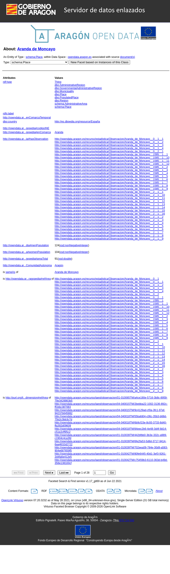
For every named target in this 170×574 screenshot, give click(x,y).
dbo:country (10, 121)
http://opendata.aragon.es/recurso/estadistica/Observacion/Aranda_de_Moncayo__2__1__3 (109, 220)
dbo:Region (61, 100)
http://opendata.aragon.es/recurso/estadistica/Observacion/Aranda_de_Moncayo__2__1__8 (109, 235)
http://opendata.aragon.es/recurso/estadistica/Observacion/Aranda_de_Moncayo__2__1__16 (110, 213)
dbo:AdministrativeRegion (70, 85)
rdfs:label (8, 113)
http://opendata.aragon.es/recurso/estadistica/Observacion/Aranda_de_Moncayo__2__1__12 (110, 201)
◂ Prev (33, 472)
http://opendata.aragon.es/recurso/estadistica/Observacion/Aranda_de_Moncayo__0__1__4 (109, 148)
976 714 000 (126, 520)
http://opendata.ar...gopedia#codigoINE (26, 128)
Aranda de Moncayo (36, 49)
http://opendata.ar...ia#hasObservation (25, 138)
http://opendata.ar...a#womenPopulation (26, 252)
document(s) (127, 57)
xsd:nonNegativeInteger (74, 245)
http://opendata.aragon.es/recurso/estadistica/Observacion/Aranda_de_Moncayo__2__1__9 (109, 238)
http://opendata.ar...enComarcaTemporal (27, 117)
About (159, 491)
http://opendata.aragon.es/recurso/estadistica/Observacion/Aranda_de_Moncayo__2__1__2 (109, 216)
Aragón (59, 265)
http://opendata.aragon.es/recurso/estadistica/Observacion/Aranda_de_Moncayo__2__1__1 (109, 191)
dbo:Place (60, 94)
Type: (6, 62)
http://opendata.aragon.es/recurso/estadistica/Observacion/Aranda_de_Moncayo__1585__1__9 (111, 188)
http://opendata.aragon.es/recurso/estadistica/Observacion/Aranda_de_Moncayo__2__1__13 (110, 204)
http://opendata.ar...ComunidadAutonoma (27, 265)
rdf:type (7, 81)
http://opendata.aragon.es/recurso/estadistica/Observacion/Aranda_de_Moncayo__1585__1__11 (112, 160)
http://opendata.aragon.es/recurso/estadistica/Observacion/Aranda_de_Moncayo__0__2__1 (109, 151)
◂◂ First (18, 472)
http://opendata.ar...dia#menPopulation (26, 245)
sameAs (10, 272)
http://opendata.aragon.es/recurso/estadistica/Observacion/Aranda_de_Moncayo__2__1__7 (109, 232)
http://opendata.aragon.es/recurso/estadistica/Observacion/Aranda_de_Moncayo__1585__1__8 (111, 185)
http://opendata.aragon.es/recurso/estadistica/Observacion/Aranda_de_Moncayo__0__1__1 (109, 138)
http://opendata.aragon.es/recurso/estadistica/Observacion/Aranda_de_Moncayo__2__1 (107, 341)
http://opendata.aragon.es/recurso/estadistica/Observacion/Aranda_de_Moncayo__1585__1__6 (111, 179)
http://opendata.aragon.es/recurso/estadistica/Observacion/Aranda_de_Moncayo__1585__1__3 (111, 170)
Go (112, 472)
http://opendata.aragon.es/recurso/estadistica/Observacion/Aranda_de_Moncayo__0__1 (107, 278)
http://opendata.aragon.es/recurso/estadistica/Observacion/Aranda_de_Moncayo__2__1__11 (110, 198)
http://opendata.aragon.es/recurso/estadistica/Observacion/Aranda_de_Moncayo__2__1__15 (110, 210)
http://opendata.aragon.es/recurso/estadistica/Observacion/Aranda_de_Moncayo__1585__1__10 (112, 157)
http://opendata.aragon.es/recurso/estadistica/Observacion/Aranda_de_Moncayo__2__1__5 (109, 226)
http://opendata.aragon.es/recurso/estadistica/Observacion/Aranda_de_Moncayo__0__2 (107, 294)
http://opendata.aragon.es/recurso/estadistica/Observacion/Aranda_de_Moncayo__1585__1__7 (111, 182)
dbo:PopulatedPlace (66, 97)
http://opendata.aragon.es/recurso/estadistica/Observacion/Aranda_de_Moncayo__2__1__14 (110, 207)
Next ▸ (49, 472)
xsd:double (65, 258)
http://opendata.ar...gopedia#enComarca (27, 132)
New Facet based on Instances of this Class (99, 62)
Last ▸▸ (64, 472)
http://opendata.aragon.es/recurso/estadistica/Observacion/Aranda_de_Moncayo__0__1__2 (109, 142)
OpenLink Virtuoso (12, 500)
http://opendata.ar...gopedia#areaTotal (25, 258)
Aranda (59, 132)
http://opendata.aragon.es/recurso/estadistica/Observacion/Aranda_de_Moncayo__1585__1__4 (111, 173)
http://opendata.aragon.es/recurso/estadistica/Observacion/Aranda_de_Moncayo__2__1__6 (109, 229)
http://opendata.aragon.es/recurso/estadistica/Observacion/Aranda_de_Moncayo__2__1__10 (110, 195)
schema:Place (34, 57)
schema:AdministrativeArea (71, 103)
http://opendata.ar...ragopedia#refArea (28, 278)
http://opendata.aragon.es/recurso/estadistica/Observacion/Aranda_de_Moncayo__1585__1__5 (111, 176)
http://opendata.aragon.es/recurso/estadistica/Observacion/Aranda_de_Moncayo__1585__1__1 (111, 154)
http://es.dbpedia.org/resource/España (77, 121)
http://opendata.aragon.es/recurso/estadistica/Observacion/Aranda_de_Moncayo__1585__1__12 (112, 163)
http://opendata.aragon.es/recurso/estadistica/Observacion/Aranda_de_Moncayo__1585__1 (109, 300)
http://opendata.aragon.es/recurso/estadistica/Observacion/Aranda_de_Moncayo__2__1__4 (109, 223)
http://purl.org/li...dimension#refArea (27, 397)
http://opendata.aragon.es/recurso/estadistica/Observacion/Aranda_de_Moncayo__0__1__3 (109, 145)
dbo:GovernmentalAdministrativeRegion (78, 88)
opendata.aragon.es (80, 57)
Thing (58, 81)
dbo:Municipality (64, 91)
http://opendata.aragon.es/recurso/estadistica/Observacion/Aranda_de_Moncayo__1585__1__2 (111, 167)
